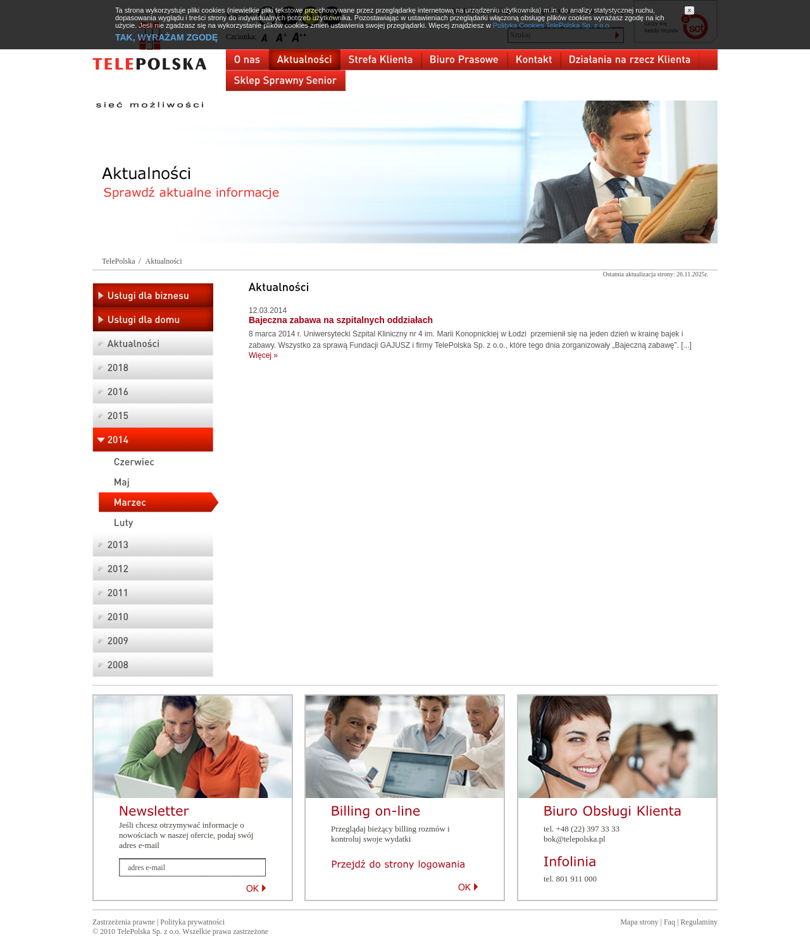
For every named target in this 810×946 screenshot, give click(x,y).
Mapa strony (639, 922)
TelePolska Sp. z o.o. (148, 931)
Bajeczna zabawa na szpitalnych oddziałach (341, 320)
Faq (669, 922)
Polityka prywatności (192, 922)
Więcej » (263, 355)
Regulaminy (699, 922)
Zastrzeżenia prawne (123, 922)
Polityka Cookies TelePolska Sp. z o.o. (552, 25)
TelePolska (118, 261)
